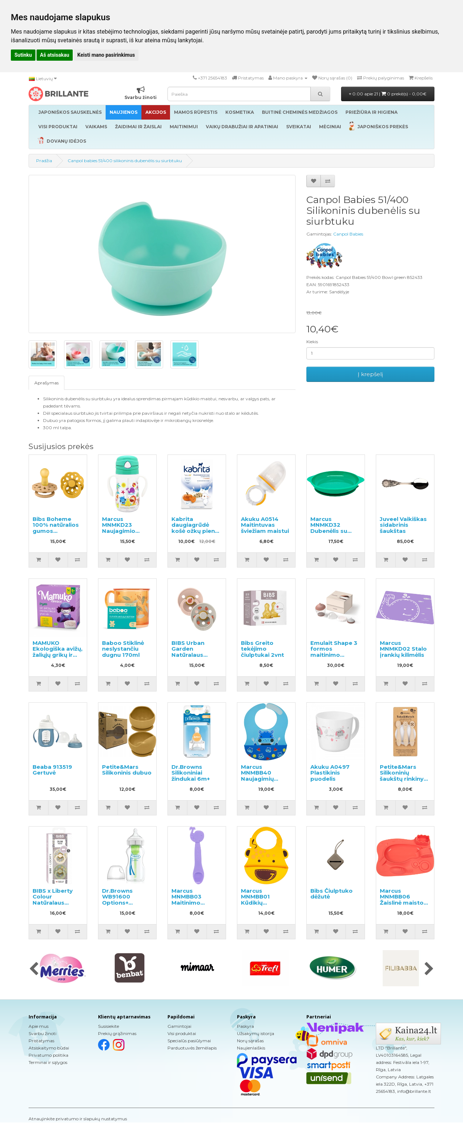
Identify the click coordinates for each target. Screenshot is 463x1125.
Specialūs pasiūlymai (189, 1040)
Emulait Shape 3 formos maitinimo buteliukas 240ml (333, 654)
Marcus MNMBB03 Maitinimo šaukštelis (186, 899)
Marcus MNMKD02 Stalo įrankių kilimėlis (403, 648)
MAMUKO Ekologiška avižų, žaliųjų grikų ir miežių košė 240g (57, 654)
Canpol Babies (348, 234)
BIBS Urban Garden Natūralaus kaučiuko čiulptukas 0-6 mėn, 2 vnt (192, 657)
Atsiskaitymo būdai (49, 1048)
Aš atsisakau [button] (54, 55)
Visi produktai (181, 1033)
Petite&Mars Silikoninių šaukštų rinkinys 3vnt (403, 775)
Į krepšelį (370, 374)
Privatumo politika (48, 1055)
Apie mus (38, 1026)
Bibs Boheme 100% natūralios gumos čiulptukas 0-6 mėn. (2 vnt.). (56, 531)
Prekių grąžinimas (117, 1033)
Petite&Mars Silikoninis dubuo (127, 769)
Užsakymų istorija (255, 1033)
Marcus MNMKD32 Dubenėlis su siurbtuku (328, 528)
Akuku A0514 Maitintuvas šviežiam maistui (265, 525)
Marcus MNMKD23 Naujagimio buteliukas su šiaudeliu (121, 531)
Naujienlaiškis (251, 1048)
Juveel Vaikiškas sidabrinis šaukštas (403, 525)
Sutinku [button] (23, 55)
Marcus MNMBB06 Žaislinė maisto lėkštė (402, 899)
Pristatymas (41, 1040)
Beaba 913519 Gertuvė (52, 769)
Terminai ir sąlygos (48, 1062)
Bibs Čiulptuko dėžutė (331, 893)
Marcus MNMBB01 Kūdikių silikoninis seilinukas (255, 902)
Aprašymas (46, 382)
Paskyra (245, 1026)
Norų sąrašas (250, 1040)
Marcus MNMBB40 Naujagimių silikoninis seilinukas (257, 778)
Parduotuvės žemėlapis (192, 1048)
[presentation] (34, 969)
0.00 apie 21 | (387, 93)
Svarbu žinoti (42, 1033)
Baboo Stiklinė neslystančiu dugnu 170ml (123, 648)
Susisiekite (108, 1026)
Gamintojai (179, 1026)
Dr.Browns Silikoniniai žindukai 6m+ (190, 772)
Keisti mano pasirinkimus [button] (106, 55)
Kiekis (312, 341)
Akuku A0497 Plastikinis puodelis (329, 772)
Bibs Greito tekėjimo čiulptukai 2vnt (262, 648)
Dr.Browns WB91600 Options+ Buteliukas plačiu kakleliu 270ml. (127, 902)
